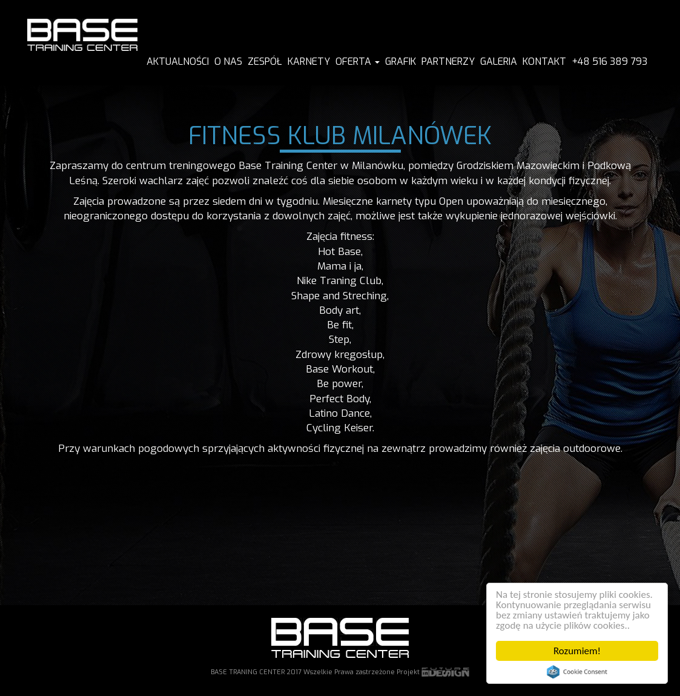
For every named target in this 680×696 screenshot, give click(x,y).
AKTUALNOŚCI (178, 61)
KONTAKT (544, 61)
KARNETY (309, 61)
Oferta (357, 61)
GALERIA (498, 61)
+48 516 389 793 (609, 61)
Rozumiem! (577, 651)
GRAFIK (400, 61)
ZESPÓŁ (265, 61)
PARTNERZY (448, 61)
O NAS (228, 61)
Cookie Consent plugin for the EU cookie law (577, 671)
